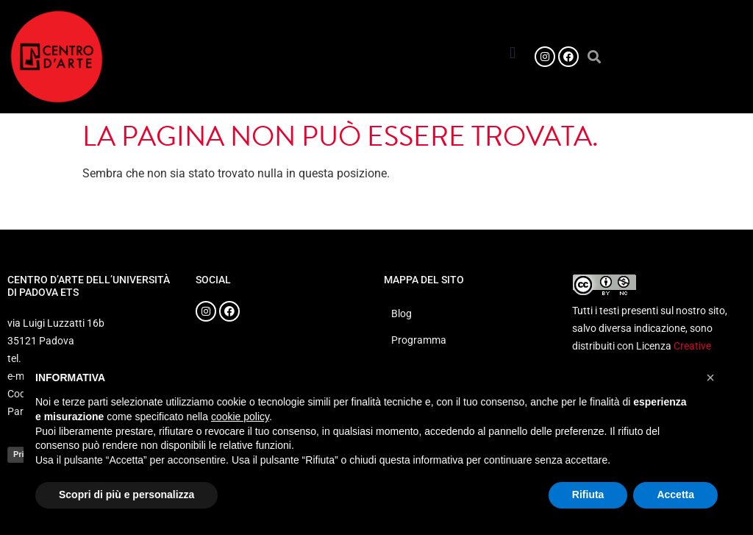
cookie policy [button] (240, 416)
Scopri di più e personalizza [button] (126, 494)
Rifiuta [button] (588, 494)
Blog (401, 313)
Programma (418, 340)
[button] (513, 52)
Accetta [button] (675, 494)
